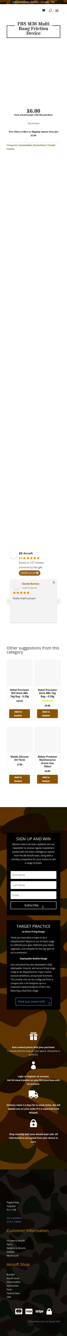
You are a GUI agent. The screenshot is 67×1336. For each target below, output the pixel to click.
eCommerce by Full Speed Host (44, 1321)
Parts (9, 1289)
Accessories (13, 1285)
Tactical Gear (13, 1293)
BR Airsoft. (26, 553)
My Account (13, 1255)
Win (53, 2)
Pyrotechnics (39, 145)
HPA (9, 1297)
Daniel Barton (30, 583)
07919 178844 (14, 1221)
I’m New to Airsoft (16, 1240)
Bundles (11, 1274)
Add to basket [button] (18, 713)
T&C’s (9, 1244)
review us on (29, 572)
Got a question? (15, 1217)
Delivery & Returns (16, 1248)
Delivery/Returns (20, 2)
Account (45, 2)
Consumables (25, 145)
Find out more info (31, 1001)
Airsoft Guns (13, 1278)
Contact (35, 2)
